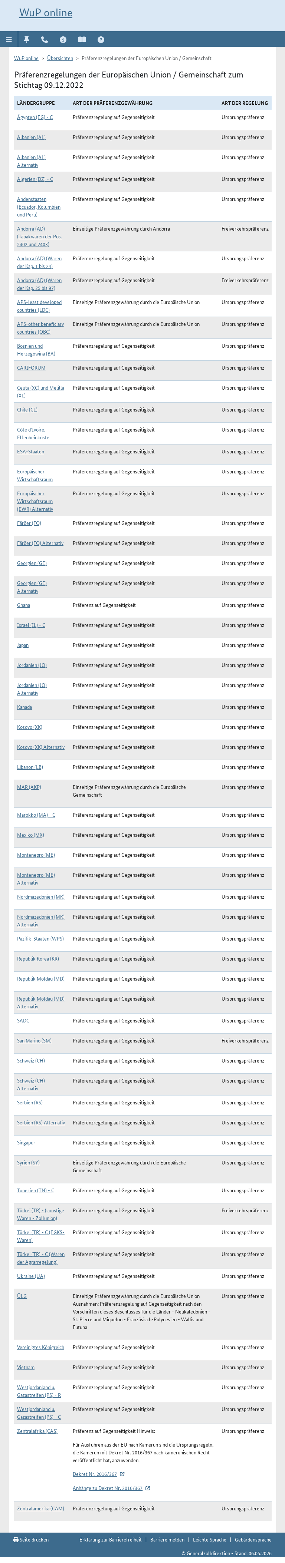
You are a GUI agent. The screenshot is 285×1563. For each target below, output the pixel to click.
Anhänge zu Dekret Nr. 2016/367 (107, 1487)
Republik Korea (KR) (38, 958)
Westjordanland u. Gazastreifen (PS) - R (39, 1390)
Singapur (26, 1142)
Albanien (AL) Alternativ (31, 160)
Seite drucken (31, 1539)
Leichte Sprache (209, 1539)
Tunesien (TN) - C (35, 1190)
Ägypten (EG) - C (35, 116)
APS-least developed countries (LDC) (39, 305)
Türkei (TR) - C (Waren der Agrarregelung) (41, 1257)
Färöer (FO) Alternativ (40, 542)
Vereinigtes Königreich (40, 1347)
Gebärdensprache (253, 1539)
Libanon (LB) (30, 766)
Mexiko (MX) (30, 834)
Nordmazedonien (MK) (41, 896)
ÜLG (22, 1295)
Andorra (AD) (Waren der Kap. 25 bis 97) (39, 283)
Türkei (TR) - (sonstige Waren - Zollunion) (40, 1214)
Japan (23, 644)
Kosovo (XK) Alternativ (41, 746)
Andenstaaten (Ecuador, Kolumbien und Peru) (38, 206)
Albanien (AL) (31, 137)
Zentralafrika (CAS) (37, 1430)
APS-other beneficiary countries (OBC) (40, 327)
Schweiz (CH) (31, 1060)
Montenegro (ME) (36, 854)
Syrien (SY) (28, 1162)
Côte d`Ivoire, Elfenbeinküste (33, 433)
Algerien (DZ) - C (35, 178)
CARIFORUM (31, 367)
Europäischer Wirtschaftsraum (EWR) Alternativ (35, 500)
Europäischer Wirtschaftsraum (35, 475)
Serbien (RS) (30, 1102)
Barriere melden (167, 1539)
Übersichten (60, 58)
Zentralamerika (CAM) (40, 1508)
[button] (9, 39)
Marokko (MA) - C (36, 814)
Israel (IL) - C (31, 624)
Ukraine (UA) (31, 1275)
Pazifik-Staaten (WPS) (40, 938)
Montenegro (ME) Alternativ (36, 878)
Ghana (23, 604)
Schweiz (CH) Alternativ (31, 1084)
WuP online (45, 12)
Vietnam (26, 1367)
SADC (23, 1020)
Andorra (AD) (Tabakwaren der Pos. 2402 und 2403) (39, 236)
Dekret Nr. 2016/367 (95, 1473)
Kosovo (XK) (29, 726)
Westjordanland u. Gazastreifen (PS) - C (39, 1412)
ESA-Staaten (30, 451)
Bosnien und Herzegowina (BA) (36, 349)
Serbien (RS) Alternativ (41, 1122)
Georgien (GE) (32, 562)
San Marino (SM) (34, 1040)
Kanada (24, 706)
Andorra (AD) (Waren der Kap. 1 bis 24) (39, 262)
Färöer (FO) (29, 522)
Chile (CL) (27, 409)
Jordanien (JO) (32, 664)
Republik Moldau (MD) (41, 978)
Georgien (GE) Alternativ (32, 586)
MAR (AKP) (29, 786)
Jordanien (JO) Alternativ (32, 688)
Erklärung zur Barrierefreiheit (110, 1539)
